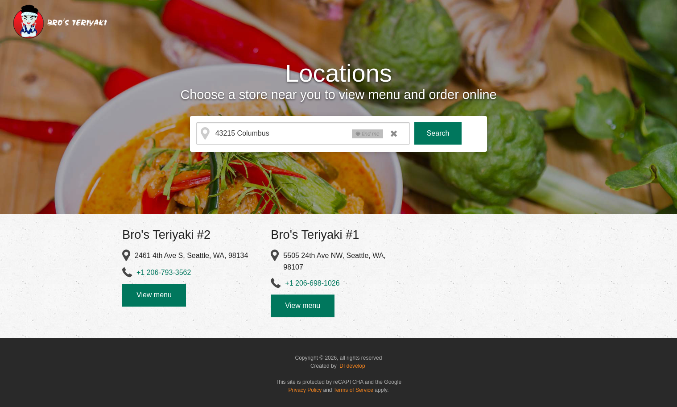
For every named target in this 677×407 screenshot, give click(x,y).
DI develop (352, 366)
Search (438, 133)
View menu (154, 295)
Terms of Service (353, 390)
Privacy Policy (305, 390)
